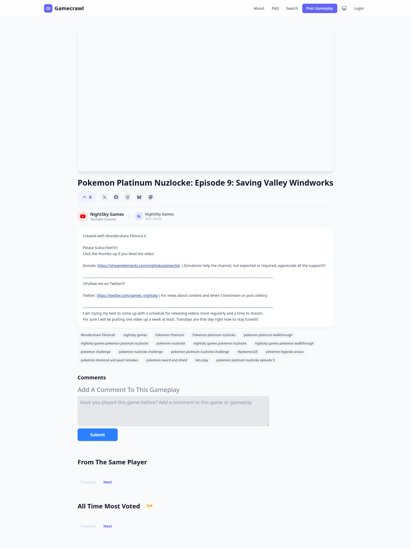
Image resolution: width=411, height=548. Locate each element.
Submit (97, 435)
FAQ (275, 8)
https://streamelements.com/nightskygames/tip (139, 265)
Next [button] (107, 482)
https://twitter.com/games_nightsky (127, 295)
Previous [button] (88, 482)
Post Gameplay (319, 8)
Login (359, 8)
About (259, 8)
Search (292, 8)
